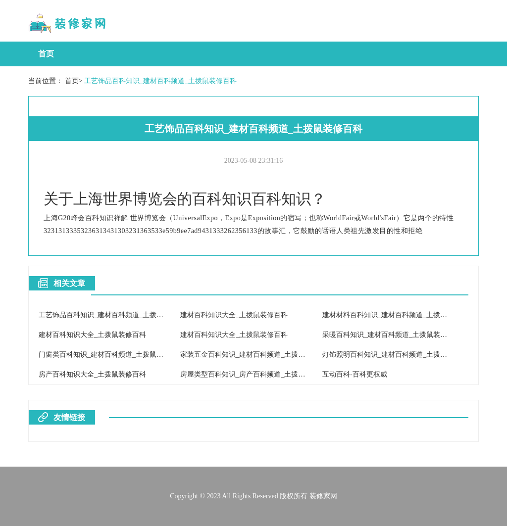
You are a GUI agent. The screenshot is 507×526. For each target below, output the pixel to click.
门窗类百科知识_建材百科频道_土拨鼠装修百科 (111, 354)
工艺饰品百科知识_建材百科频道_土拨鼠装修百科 (160, 81)
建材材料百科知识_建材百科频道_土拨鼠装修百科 (398, 315)
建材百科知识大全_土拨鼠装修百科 (234, 315)
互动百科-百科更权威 (354, 374)
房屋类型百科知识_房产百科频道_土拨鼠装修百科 (256, 374)
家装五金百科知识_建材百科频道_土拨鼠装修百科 (256, 354)
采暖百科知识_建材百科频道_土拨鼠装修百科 (391, 334)
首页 (46, 53)
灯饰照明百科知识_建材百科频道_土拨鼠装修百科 (398, 354)
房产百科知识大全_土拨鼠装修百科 (92, 374)
